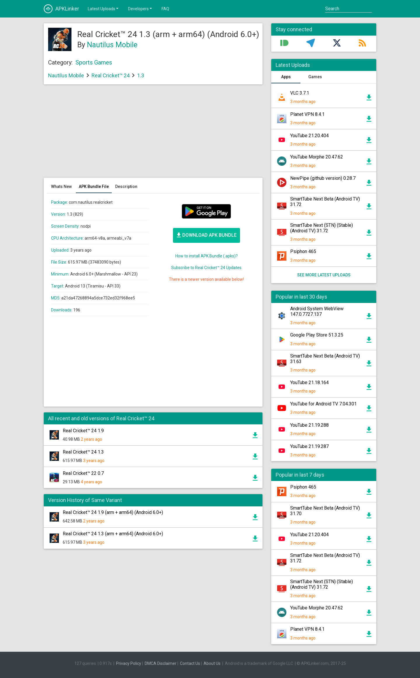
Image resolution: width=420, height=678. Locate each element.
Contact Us (190, 663)
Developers (140, 8)
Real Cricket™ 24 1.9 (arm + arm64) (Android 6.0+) (113, 512)
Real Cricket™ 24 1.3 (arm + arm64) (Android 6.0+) (113, 533)
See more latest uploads (324, 275)
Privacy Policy (128, 663)
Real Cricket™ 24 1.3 (83, 452)
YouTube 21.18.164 (309, 382)
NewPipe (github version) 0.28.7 (323, 178)
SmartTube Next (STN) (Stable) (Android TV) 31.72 (321, 227)
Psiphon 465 (303, 251)
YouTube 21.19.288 (309, 425)
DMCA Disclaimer (160, 663)
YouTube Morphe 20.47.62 (316, 157)
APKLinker (61, 8)
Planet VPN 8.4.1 (307, 114)
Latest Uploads (103, 8)
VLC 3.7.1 (299, 93)
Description (126, 186)
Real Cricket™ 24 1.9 (83, 430)
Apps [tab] (286, 76)
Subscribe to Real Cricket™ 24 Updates (206, 267)
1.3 (140, 75)
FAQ (165, 8)
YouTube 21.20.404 (309, 135)
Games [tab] (315, 76)
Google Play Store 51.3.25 (316, 335)
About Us (212, 663)
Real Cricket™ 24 (111, 75)
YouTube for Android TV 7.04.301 (323, 404)
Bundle (206, 235)
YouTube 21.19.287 (309, 446)
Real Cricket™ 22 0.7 (83, 473)
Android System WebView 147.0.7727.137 (317, 311)
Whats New (61, 186)
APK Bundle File (94, 186)
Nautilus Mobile (112, 45)
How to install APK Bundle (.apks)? (206, 256)
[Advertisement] (153, 134)
